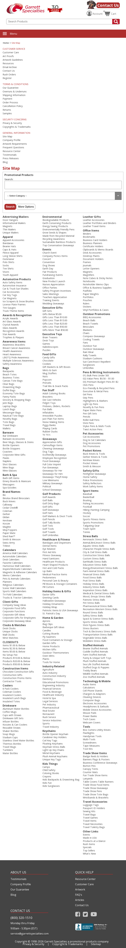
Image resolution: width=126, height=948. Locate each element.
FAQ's (78, 894)
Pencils (86, 416)
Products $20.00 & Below (16, 661)
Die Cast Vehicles (51, 399)
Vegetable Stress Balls (95, 637)
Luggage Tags (91, 804)
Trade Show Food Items (96, 784)
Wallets (6, 428)
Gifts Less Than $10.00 (54, 317)
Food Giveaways (51, 461)
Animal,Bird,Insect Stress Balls (99, 542)
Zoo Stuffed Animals (94, 676)
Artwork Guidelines (13, 60)
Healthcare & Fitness (56, 539)
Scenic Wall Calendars (14, 588)
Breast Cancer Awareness (16, 348)
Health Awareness (12, 351)
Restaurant (48, 714)
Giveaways (49, 439)
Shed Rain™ (9, 536)
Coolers (8, 685)
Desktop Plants (91, 255)
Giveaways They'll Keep (55, 476)
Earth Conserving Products (56, 223)
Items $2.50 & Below (14, 648)
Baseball (87, 493)
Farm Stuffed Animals (94, 654)
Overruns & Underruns (15, 91)
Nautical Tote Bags (13, 415)
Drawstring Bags (12, 387)
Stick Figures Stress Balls (96, 625)
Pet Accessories (93, 433)
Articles (79, 900)
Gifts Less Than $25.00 (54, 323)
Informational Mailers (14, 223)
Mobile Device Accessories (97, 709)
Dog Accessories (92, 443)
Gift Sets (47, 310)
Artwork (80, 889)
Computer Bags (91, 700)
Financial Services (51, 688)
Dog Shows (48, 265)
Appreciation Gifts (52, 442)
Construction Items (15, 668)
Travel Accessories (95, 801)
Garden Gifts (49, 643)
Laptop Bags (10, 406)
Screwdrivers (89, 742)
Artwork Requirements (15, 144)
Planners (7, 581)
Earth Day (47, 268)
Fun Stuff (48, 390)
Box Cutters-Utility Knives (97, 729)
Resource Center (12, 151)
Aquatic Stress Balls (93, 545)
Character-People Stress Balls (99, 548)
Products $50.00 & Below (16, 664)
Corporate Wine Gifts (14, 454)
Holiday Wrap (49, 607)
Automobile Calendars (15, 556)
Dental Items (49, 545)
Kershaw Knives (91, 460)
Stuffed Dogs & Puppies (96, 667)
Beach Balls (89, 320)
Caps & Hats (9, 249)
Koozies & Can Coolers (15, 724)
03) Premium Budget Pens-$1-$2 (100, 381)
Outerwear (8, 259)
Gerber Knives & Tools (95, 456)
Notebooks (89, 281)
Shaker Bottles (11, 731)
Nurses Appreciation (53, 284)
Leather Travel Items (94, 226)
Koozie (6, 523)
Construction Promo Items (17, 678)
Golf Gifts (47, 506)
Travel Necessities (93, 824)
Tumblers (8, 750)
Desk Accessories (92, 252)
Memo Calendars (12, 575)
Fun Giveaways (50, 467)
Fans (85, 342)
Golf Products (51, 494)
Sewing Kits (89, 811)
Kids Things (50, 764)
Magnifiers (88, 274)
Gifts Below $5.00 (51, 314)
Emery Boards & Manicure (17, 481)
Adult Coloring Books (53, 393)
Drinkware (9, 705)
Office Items (91, 230)
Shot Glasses (10, 464)
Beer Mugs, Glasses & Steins (18, 442)
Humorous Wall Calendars (17, 565)
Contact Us (108, 5)
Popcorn (47, 379)
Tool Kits (88, 748)
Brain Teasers (49, 337)
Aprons (46, 621)
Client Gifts (10, 602)
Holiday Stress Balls (93, 583)
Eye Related (48, 548)
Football (87, 506)
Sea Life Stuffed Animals (96, 664)
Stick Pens (88, 423)
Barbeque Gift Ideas (53, 627)
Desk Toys (48, 340)
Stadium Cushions (92, 358)
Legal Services (50, 701)
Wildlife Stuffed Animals (95, 673)
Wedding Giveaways (53, 303)
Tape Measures (91, 745)
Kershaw (7, 520)
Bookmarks (89, 236)
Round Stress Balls (93, 612)
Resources (8, 63)
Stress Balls (90, 536)
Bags (6, 368)
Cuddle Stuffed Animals (95, 651)
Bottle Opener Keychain (55, 734)
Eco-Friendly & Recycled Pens (99, 388)
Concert (46, 259)
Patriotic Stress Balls (94, 599)
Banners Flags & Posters (96, 759)
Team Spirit (89, 528)
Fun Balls (47, 409)
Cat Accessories (91, 436)
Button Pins (89, 765)
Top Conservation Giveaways (58, 245)
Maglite (7, 526)
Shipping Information (14, 95)
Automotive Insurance (14, 285)
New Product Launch (53, 281)
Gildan (6, 517)
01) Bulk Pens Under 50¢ (96, 375)
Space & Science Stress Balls (98, 618)
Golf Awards (49, 497)
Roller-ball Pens (91, 419)
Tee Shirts (8, 268)
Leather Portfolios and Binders (99, 223)
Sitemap (96, 944)
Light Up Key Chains (53, 750)
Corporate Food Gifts (14, 608)
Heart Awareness (12, 354)
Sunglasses (89, 364)
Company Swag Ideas (14, 604)
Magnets (7, 226)
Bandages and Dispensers (56, 542)
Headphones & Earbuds (96, 706)
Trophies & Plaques (13, 337)
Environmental (52, 217)
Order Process (10, 102)
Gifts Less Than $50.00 (54, 326)
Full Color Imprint (51, 464)
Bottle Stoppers (11, 448)
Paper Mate (9, 533)
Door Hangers (10, 220)
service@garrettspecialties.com (29, 933)
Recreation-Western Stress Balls (100, 609)
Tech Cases (89, 719)
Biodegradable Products (55, 220)
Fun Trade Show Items (95, 775)
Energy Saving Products (55, 226)
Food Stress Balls (92, 577)
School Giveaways (52, 489)
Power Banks (90, 716)
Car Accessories (11, 291)
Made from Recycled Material (58, 235)
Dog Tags (47, 451)
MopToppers (10, 529)
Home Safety (90, 476)
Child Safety (48, 770)
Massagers (8, 484)
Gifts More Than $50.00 (55, 330)
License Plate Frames (14, 304)
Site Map (15, 42)
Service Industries (51, 720)
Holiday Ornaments (52, 604)
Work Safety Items (93, 486)
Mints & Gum (49, 370)
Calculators (89, 687)
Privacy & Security (12, 123)
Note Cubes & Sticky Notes (98, 278)
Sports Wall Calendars (14, 591)
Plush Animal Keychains (54, 756)
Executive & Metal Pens (95, 391)
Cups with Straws (12, 715)
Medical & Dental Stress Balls (99, 593)
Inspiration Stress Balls (95, 590)
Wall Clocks (9, 634)
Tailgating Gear (91, 525)
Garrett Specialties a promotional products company (76, 941)
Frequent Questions (13, 147)
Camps (46, 767)
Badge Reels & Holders (95, 756)
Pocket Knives (92, 450)
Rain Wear (88, 352)
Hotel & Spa (49, 698)
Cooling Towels (91, 339)
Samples (7, 113)
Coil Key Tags (49, 740)
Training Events (50, 300)
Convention (48, 262)
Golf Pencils (48, 519)
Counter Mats (90, 772)
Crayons (46, 776)
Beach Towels (90, 323)
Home (6, 42)
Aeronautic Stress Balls (95, 539)
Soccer (86, 516)
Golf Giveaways (50, 509)
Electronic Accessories (95, 703)
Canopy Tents (90, 768)
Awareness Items (14, 341)
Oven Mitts (48, 655)
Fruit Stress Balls (92, 580)
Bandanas (8, 243)
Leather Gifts (92, 217)
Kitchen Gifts (49, 649)
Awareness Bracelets (14, 344)
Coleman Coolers (12, 691)
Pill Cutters (48, 587)
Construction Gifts (12, 674)
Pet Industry (49, 704)
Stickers (87, 306)
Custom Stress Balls (94, 558)
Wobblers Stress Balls (94, 640)
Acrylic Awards (10, 318)
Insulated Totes (11, 701)
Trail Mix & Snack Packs (55, 386)
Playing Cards (49, 428)
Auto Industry (49, 672)
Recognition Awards (13, 331)
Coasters (7, 451)
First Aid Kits (49, 552)
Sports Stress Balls (93, 621)
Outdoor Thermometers (55, 652)
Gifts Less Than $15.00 (54, 320)
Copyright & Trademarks (67, 944)
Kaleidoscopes (50, 346)
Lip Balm (47, 571)
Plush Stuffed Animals (94, 661)
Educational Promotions (55, 682)
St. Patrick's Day (51, 613)
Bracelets (47, 396)
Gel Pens (87, 394)
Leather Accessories (94, 220)
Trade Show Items (95, 753)
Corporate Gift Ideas (14, 614)
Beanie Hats (9, 246)
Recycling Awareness (53, 238)
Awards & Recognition (17, 315)
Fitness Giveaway (51, 555)
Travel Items (89, 820)
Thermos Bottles (12, 743)
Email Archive (10, 67)
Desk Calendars (11, 559)
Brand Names (11, 492)
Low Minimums (50, 480)
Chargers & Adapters (94, 693)
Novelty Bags (10, 418)
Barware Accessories (14, 438)
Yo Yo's (46, 434)
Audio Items (89, 684)
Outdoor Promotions (96, 314)
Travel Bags (9, 425)
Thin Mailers (9, 229)
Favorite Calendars (13, 562)
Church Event (49, 252)
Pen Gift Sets (90, 413)
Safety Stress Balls (93, 615)
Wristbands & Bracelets (95, 797)
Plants (45, 658)
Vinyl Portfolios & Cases (96, 309)
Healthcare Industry (53, 694)
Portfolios (88, 297)
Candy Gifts (48, 357)
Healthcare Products (53, 561)
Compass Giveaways (94, 336)
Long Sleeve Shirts (12, 255)
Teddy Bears (90, 670)
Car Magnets (10, 298)
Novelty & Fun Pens (93, 407)
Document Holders (93, 259)
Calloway (7, 504)
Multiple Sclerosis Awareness (18, 360)
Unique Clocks (10, 631)
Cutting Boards (50, 633)
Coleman (7, 510)
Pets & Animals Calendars (16, 578)
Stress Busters (91, 628)
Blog (5, 162)
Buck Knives (9, 501)
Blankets (87, 330)
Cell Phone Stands (92, 690)
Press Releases (11, 158)
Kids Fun (47, 782)
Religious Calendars (13, 584)
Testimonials (10, 155)
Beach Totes (10, 374)
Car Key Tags (10, 295)
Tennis (86, 532)
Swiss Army (9, 542)
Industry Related (53, 666)
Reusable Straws (12, 727)
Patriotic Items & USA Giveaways (60, 610)
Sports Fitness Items (94, 519)
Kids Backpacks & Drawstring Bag (60, 779)
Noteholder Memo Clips (96, 284)
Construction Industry (54, 675)
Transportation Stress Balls (98, 634)
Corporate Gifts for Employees (19, 617)
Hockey (87, 512)
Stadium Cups (10, 737)
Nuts (45, 376)
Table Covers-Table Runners (98, 781)
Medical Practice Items (54, 574)
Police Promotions (93, 480)
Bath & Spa (10, 475)
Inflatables (48, 412)
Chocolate (47, 360)
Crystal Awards (11, 324)
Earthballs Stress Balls (95, 561)
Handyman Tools (92, 736)
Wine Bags (8, 467)
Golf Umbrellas (50, 535)
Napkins (7, 461)
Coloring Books (50, 773)
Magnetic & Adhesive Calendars (20, 572)
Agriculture (48, 669)
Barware (8, 432)
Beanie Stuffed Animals (95, 648)
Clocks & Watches (14, 625)
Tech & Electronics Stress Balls (99, 631)
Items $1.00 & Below (14, 645)
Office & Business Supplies (97, 287)
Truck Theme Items (13, 310)
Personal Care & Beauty (55, 580)
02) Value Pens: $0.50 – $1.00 (98, 378)
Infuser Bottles (11, 721)
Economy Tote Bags (14, 393)
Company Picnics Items (55, 255)
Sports (46, 723)
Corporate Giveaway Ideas (17, 621)
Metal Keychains (51, 753)
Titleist (6, 545)
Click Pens (88, 384)
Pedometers (49, 577)
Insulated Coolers (12, 695)
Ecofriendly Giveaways (54, 454)
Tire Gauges (9, 307)
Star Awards (9, 334)
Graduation (48, 278)
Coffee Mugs (10, 711)
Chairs (86, 333)
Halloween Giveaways (54, 600)
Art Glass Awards (12, 321)
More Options (26, 206)
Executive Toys (52, 334)
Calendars (9, 550)
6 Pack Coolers (11, 688)
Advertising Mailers (16, 217)
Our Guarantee (11, 88)
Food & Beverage (52, 691)
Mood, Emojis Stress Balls (97, 596)
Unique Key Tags (51, 759)
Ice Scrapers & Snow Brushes (18, 301)
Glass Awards (10, 327)
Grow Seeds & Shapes (54, 232)
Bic (4, 494)
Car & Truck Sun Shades (16, 288)
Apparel (8, 237)
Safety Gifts (91, 470)
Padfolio (87, 290)
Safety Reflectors (92, 483)
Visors (6, 271)
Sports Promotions (93, 522)
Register (7, 78)
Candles (46, 630)
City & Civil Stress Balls (95, 552)
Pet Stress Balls (91, 602)
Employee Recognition (54, 458)
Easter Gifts (48, 594)
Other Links (90, 831)
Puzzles (46, 350)
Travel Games (90, 817)
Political (46, 486)
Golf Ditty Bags (50, 503)
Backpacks (8, 371)
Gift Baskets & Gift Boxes (56, 366)
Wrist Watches (10, 637)
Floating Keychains (52, 743)
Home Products (51, 646)
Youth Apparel (10, 274)
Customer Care (11, 52)
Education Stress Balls (95, 564)
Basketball (88, 497)
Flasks (6, 458)
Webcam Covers (91, 722)
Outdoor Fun (90, 345)
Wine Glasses (10, 470)
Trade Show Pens (92, 791)
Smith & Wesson (12, 539)
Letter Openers (91, 268)
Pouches (87, 300)
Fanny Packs (9, 396)
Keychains (49, 731)
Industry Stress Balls (94, 587)
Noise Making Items (53, 422)
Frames (87, 262)
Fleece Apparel (11, 252)
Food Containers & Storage (57, 639)
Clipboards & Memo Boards (98, 249)
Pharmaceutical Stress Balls (98, 606)
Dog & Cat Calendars (94, 440)
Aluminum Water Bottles (16, 708)
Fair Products (49, 271)
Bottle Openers (11, 445)
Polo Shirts (8, 262)
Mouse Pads (89, 712)
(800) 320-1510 (21, 917)
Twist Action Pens (92, 429)
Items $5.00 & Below (14, 651)
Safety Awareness (12, 363)
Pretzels (46, 382)
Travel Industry (50, 726)
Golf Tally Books (51, 522)
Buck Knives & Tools (94, 453)
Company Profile (12, 140)
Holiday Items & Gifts (56, 591)
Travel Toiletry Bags (94, 827)
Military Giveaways (52, 483)
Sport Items (90, 491)
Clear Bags (8, 383)
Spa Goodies (9, 487)
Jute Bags (8, 402)
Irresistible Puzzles (52, 415)
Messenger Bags (12, 412)
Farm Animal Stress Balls (96, 571)
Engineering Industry (53, 685)
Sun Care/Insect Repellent (97, 361)
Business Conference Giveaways (100, 762)
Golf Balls (47, 500)
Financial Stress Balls (94, 574)
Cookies (46, 363)
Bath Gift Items (11, 478)
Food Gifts (49, 354)
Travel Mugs (9, 746)
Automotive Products (17, 279)
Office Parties (49, 287)
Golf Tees (47, 525)
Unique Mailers (11, 232)
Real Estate (48, 710)
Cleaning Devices (92, 697)
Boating (87, 500)
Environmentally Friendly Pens (58, 229)
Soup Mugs (9, 734)
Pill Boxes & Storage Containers (59, 583)
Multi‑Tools (89, 739)
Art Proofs (8, 56)
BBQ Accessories (92, 317)
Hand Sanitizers (50, 558)
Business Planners (92, 243)
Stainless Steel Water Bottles (18, 740)
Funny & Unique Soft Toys (97, 657)
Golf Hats (47, 512)
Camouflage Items (52, 445)
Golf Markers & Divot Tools (57, 516)
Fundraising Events (52, 274)
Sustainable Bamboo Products (59, 242)
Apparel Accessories (13, 240)
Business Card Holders (95, 240)
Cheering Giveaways (53, 448)
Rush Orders (9, 74)
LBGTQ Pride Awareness (16, 357)
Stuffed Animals (93, 645)
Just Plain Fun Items (53, 418)
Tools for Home (51, 662)
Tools (86, 726)
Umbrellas (88, 367)
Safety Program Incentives (56, 290)
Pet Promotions (91, 446)
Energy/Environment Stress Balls (100, 568)
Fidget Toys (49, 402)
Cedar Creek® (10, 507)
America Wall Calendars (15, 553)
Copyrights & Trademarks (17, 127)
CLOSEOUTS (10, 642)
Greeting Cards (50, 597)
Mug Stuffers (49, 373)
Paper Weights (91, 294)
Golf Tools (48, 528)
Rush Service (49, 717)
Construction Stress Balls (96, 555)
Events (46, 249)
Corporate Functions (14, 611)
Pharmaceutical (50, 707)
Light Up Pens (90, 404)
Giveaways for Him (52, 473)
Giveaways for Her (52, 470)
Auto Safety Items (12, 282)
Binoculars (88, 326)
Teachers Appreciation (54, 297)
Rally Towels (89, 355)
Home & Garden (52, 618)
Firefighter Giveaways (94, 473)
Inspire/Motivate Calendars (17, 569)
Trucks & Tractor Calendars (17, 597)
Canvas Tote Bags (13, 380)
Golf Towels (48, 532)
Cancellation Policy (13, 106)
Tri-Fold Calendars (12, 594)
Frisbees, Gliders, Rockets (56, 406)
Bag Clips (47, 624)
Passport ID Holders (94, 808)
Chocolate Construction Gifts (18, 671)
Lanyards (88, 778)
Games (46, 343)
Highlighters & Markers (95, 400)
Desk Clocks (9, 628)
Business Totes (11, 377)
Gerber (6, 514)
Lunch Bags (9, 409)
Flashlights (88, 732)
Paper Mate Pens (92, 410)
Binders (87, 233)
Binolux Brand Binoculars (16, 498)
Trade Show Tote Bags (95, 794)
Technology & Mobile (97, 681)
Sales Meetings (50, 294)
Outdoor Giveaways (93, 348)
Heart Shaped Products (55, 564)
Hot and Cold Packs (53, 568)
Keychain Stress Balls (53, 746)
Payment (7, 99)
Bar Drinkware (10, 435)
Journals (87, 265)
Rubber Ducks (50, 431)
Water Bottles (10, 753)
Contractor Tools (12, 681)
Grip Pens (88, 397)
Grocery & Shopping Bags (17, 399)
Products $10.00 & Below (16, 657)
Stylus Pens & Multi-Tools (97, 426)
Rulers (86, 303)
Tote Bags (8, 422)
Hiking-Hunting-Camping (96, 509)
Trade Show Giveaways (95, 788)
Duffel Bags (9, 390)
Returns (7, 110)
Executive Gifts (52, 307)
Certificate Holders (93, 246)
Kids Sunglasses (51, 785)
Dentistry (47, 679)
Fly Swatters (49, 636)
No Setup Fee (10, 654)
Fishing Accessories (93, 503)
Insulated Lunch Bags (14, 698)
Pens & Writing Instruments (101, 372)
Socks (6, 265)
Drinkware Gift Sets (13, 718)
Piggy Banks (49, 425)
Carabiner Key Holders (54, 737)
